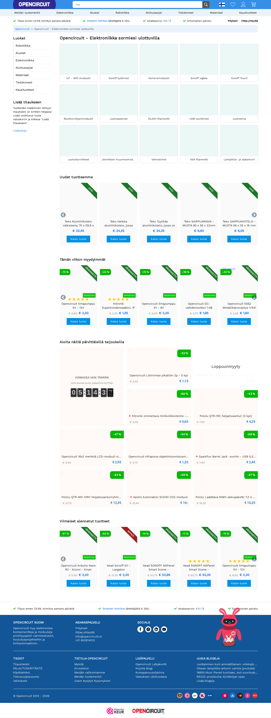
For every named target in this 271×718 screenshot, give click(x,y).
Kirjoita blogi (144, 668)
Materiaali (216, 12)
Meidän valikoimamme (89, 672)
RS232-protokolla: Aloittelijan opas (221, 676)
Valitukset (20, 681)
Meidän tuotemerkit (27, 12)
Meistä (78, 664)
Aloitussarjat (154, 12)
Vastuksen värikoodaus (151, 676)
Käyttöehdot (21, 672)
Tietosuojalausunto (26, 676)
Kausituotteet (248, 12)
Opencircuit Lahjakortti (151, 664)
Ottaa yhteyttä (249, 20)
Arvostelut (81, 668)
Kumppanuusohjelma (150, 672)
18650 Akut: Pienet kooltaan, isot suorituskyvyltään (227, 672)
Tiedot (18, 658)
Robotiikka (122, 12)
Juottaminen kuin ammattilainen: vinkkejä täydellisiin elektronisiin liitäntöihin (227, 664)
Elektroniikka (64, 12)
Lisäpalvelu (145, 658)
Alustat (94, 12)
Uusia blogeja (208, 658)
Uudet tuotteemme (76, 177)
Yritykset (233, 20)
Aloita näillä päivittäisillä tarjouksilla (92, 342)
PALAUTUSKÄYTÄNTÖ (27, 668)
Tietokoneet (185, 12)
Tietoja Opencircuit (91, 658)
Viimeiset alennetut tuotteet (85, 521)
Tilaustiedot (21, 664)
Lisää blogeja (205, 681)
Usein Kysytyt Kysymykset (92, 681)
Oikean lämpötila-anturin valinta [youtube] (226, 668)
